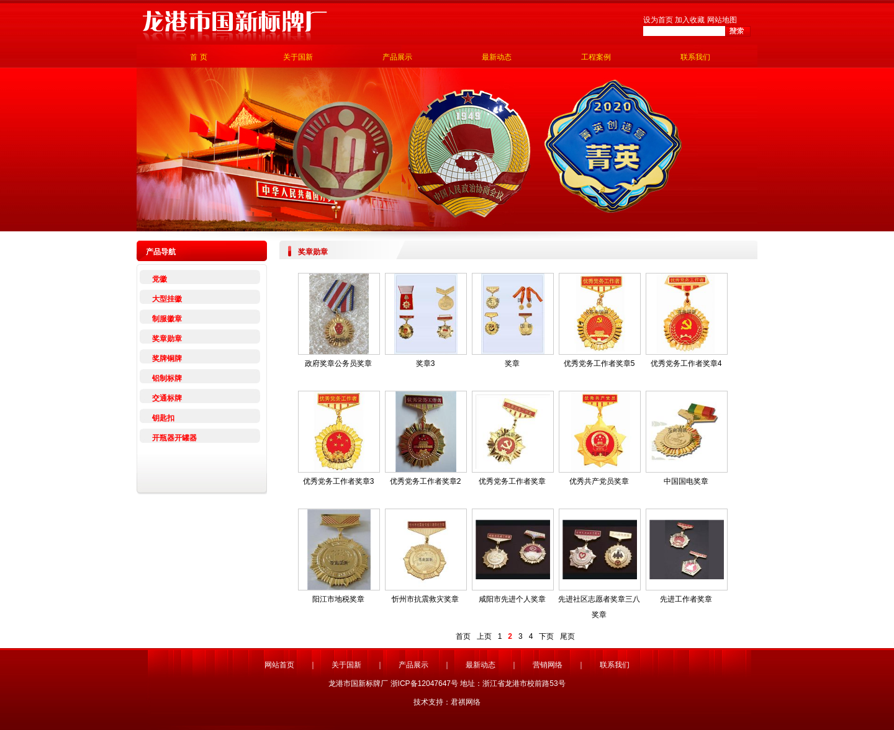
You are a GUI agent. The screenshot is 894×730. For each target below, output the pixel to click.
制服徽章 (167, 318)
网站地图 (722, 20)
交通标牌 (167, 398)
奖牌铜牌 (167, 358)
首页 (463, 636)
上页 (484, 636)
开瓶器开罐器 (174, 438)
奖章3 (425, 363)
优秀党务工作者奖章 (512, 481)
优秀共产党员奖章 (599, 481)
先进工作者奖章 (686, 599)
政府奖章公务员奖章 (338, 363)
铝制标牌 (167, 378)
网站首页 (279, 665)
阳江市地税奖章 (338, 599)
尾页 (567, 636)
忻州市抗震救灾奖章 (425, 599)
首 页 (198, 57)
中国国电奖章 (686, 481)
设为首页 (658, 20)
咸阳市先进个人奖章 (512, 599)
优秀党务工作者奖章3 (338, 481)
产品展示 (397, 57)
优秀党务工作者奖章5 (599, 363)
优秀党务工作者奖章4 (686, 363)
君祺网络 (466, 702)
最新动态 (497, 57)
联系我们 (695, 57)
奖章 (512, 363)
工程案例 (596, 57)
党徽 (159, 279)
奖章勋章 (167, 338)
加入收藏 (690, 20)
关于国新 (298, 57)
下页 (546, 636)
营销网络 (547, 665)
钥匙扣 (163, 418)
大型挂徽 (167, 299)
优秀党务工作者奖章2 (425, 481)
